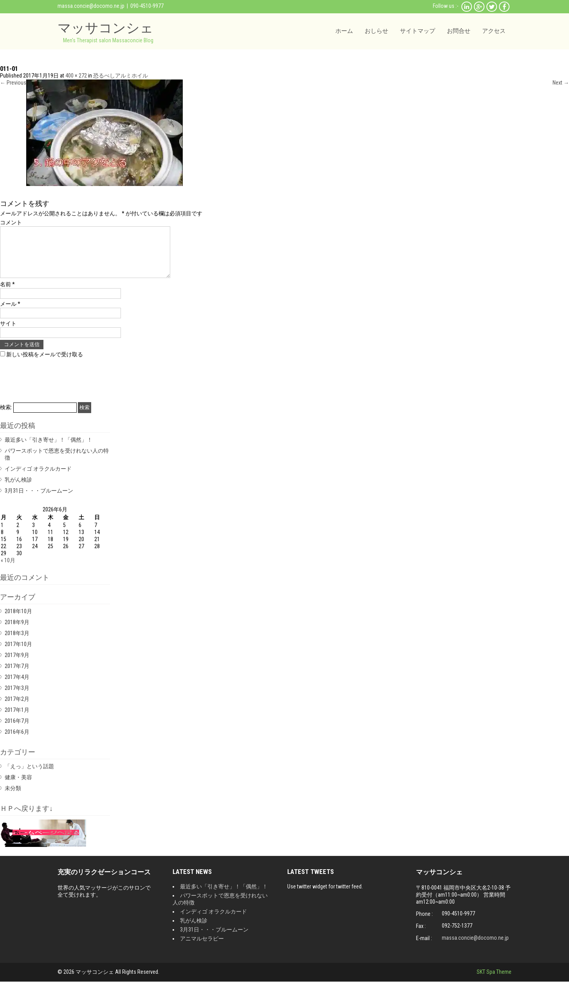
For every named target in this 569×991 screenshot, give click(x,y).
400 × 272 (76, 75)
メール (10, 313)
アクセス (494, 30)
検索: (6, 416)
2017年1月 (17, 719)
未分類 (13, 797)
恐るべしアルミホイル (120, 75)
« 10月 (8, 570)
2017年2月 (17, 708)
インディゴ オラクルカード (38, 478)
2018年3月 (17, 642)
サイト (8, 333)
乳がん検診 (18, 489)
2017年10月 (18, 653)
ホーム (344, 30)
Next (561, 82)
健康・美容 (18, 786)
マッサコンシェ (105, 27)
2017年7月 (17, 675)
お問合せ (458, 30)
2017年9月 (17, 664)
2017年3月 (17, 697)
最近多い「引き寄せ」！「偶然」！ (48, 449)
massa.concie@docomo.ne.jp (91, 6)
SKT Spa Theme (494, 981)
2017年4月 (17, 686)
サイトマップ (417, 30)
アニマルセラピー (202, 948)
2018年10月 (18, 620)
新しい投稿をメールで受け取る (44, 364)
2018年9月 (17, 631)
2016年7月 (17, 730)
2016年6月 (17, 741)
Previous (13, 82)
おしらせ (376, 30)
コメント (11, 222)
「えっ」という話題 (29, 776)
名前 (7, 294)
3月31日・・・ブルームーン (39, 500)
